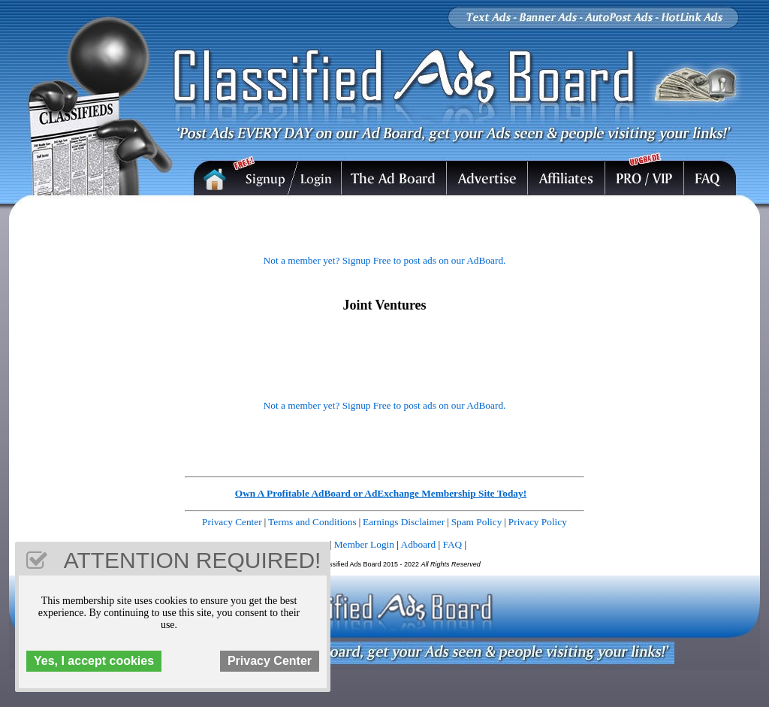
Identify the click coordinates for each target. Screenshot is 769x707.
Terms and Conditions (312, 521)
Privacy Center (232, 521)
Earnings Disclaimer (404, 521)
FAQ (453, 544)
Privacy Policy (537, 521)
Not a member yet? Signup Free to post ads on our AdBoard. (385, 260)
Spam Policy (476, 521)
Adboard (418, 544)
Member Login (364, 544)
